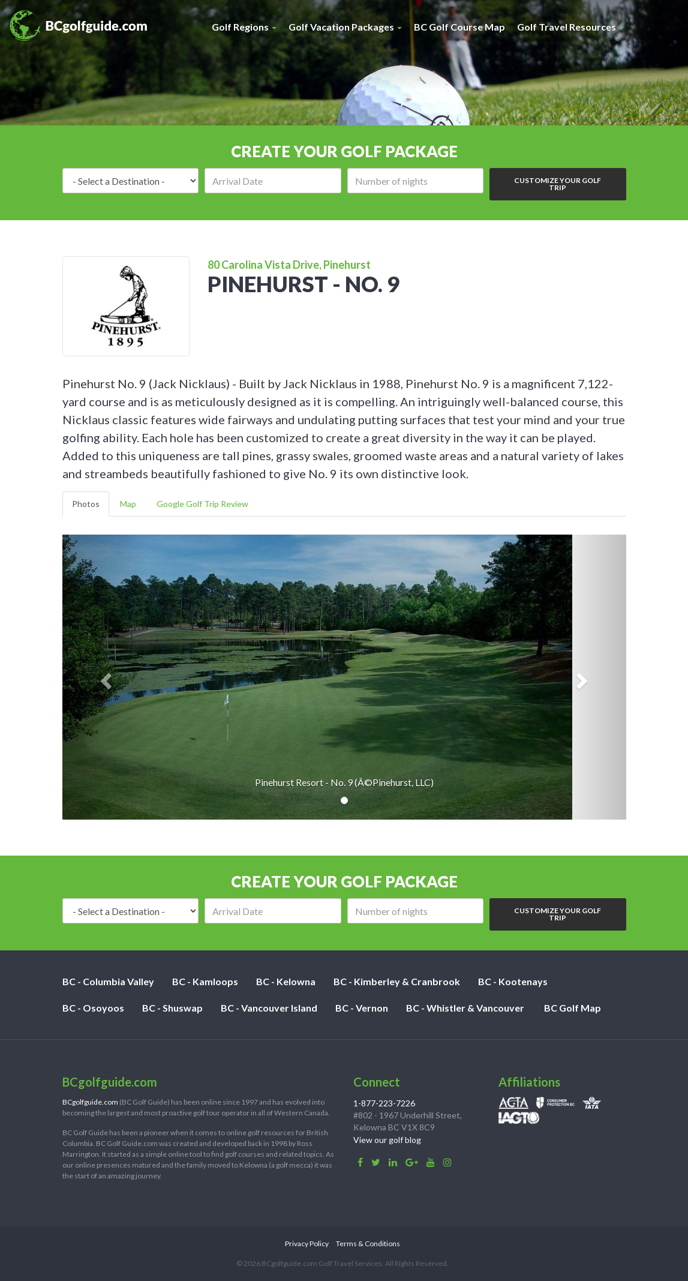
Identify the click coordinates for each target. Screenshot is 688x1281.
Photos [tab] (86, 504)
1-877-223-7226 (384, 1103)
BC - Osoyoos (93, 1007)
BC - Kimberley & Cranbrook (397, 981)
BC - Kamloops (205, 981)
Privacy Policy (307, 1243)
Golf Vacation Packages (345, 26)
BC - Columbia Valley (108, 981)
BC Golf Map (572, 1007)
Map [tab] (128, 504)
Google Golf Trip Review (202, 504)
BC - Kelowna (286, 981)
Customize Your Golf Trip (557, 184)
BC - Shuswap (172, 1007)
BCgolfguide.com (90, 1101)
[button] (104, 677)
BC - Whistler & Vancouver (465, 1007)
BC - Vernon (361, 1007)
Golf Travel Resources (570, 26)
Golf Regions (244, 26)
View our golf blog (387, 1140)
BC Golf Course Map (459, 26)
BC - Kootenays (513, 981)
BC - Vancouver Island (269, 1007)
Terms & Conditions (368, 1243)
